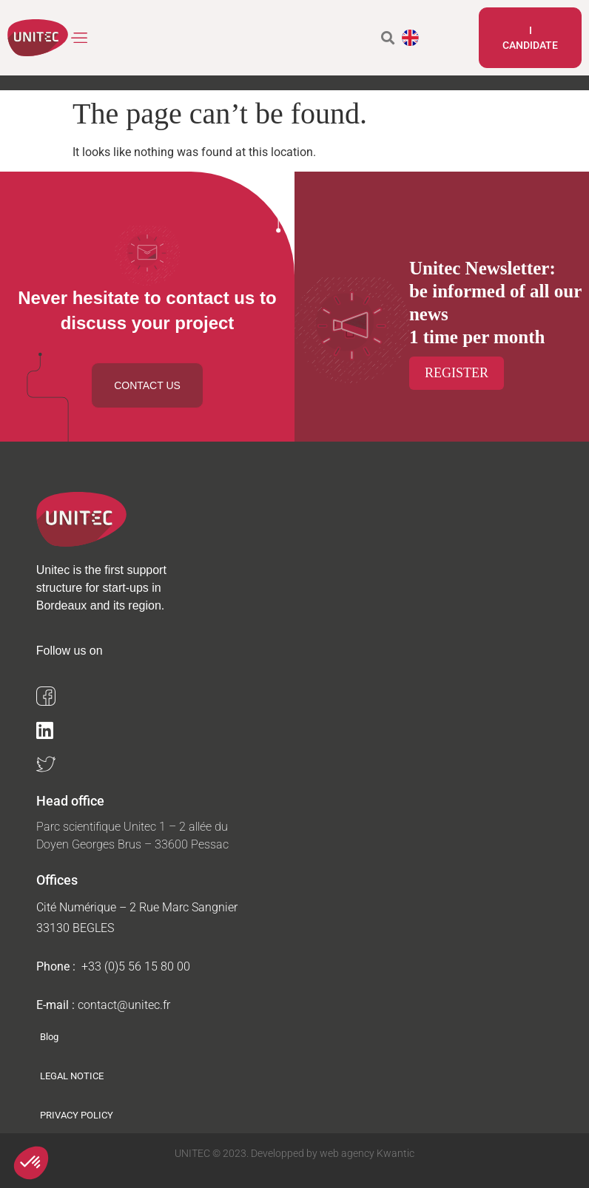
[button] (80, 38)
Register (456, 372)
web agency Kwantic (365, 1153)
